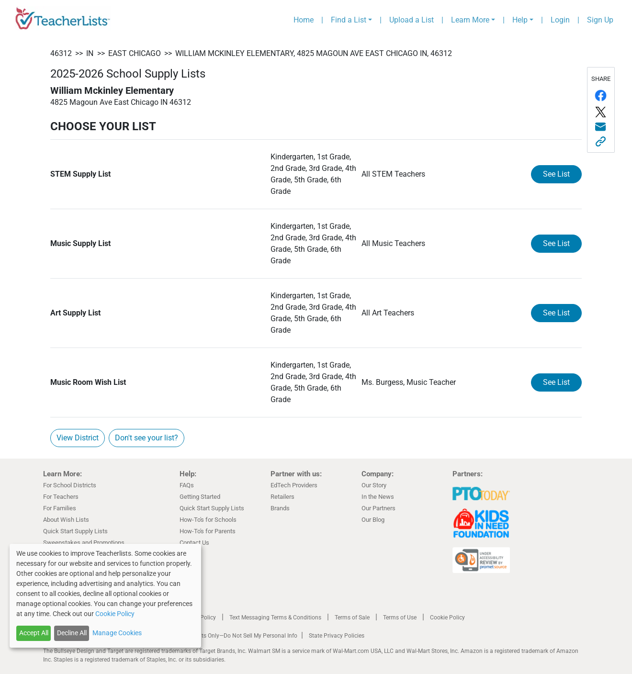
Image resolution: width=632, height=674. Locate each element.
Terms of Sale (352, 617)
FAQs (187, 485)
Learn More (470, 19)
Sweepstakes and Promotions (83, 542)
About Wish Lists (66, 519)
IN (89, 53)
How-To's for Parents (208, 531)
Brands (280, 508)
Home (303, 19)
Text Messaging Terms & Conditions (275, 617)
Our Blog (372, 519)
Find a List (348, 19)
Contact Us (194, 542)
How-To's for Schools (208, 519)
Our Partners (378, 508)
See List (556, 174)
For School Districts (69, 485)
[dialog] (105, 596)
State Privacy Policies (336, 635)
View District (77, 437)
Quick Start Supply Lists (75, 531)
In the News (377, 496)
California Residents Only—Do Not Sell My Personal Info (226, 635)
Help (520, 19)
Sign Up (600, 19)
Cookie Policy (447, 617)
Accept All (33, 633)
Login (560, 19)
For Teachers (61, 496)
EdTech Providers (294, 485)
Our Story (373, 485)
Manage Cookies (117, 633)
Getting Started (200, 496)
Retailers (282, 496)
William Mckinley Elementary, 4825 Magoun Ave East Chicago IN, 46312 (313, 53)
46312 (61, 53)
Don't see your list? (146, 437)
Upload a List (411, 19)
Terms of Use (400, 617)
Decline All (72, 633)
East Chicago (134, 53)
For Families (59, 508)
